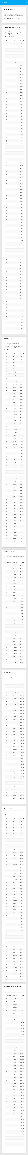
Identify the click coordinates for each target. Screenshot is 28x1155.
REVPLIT (6, 2)
